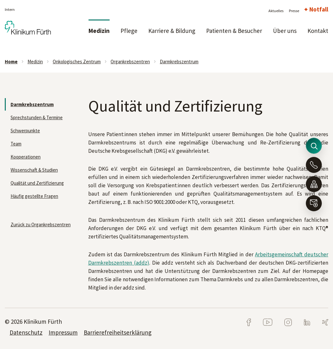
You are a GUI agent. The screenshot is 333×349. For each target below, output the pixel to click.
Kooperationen (26, 157)
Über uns (285, 31)
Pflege (128, 31)
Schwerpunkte (25, 131)
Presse (294, 10)
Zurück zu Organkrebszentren (41, 224)
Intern (10, 9)
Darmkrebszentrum (179, 61)
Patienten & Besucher (234, 31)
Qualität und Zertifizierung (37, 183)
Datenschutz (26, 332)
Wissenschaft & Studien (34, 170)
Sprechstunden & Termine (37, 117)
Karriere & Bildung (171, 31)
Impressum (63, 332)
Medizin (99, 31)
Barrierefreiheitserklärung (117, 332)
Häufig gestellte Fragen (34, 196)
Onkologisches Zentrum (77, 61)
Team (16, 144)
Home (11, 61)
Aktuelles (275, 10)
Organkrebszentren (130, 61)
